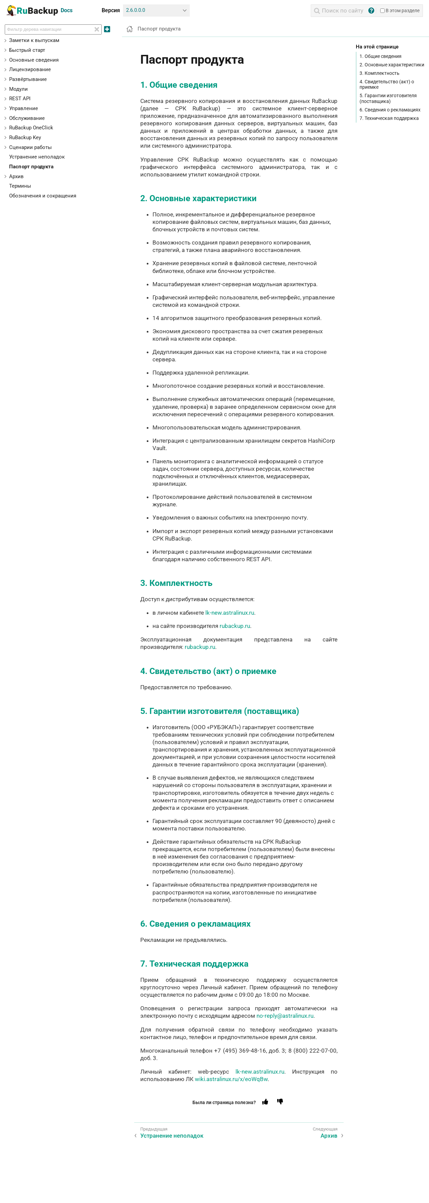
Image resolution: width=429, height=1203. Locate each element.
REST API (19, 99)
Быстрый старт (27, 50)
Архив (16, 176)
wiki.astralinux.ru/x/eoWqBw (231, 1079)
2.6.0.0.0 (135, 10)
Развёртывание (28, 79)
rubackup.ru (235, 625)
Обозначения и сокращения (42, 196)
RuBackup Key (25, 137)
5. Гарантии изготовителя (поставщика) (388, 98)
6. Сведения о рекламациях (390, 109)
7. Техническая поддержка (389, 118)
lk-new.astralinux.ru (229, 612)
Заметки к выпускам (34, 40)
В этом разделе (400, 10)
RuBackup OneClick (31, 128)
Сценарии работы (30, 147)
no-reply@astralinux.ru (285, 1015)
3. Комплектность (380, 73)
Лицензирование (30, 69)
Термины (20, 186)
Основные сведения (34, 60)
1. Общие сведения (381, 56)
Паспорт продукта (31, 167)
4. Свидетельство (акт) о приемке (387, 84)
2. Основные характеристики (392, 64)
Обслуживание (27, 118)
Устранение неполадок (37, 157)
